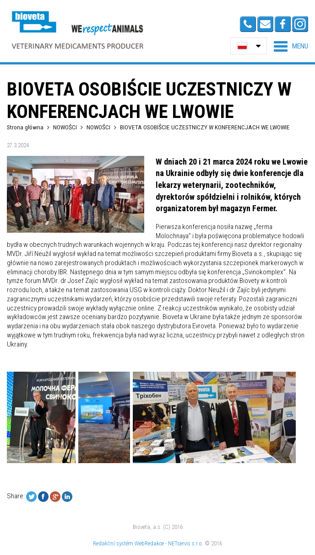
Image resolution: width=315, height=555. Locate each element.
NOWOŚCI (65, 127)
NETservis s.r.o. (185, 543)
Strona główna (25, 127)
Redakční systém (113, 543)
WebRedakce (149, 543)
